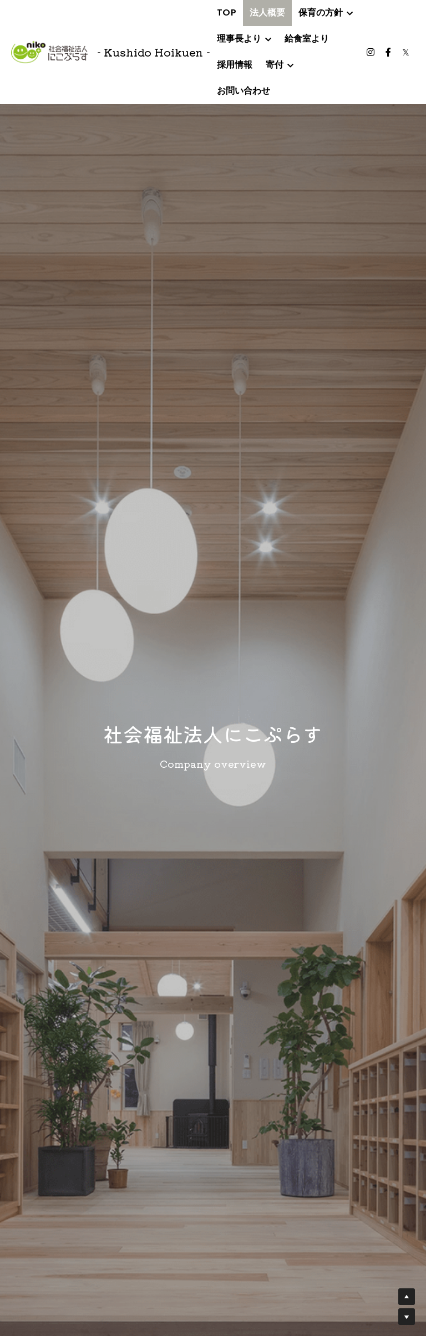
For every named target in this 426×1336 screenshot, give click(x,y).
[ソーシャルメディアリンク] (370, 52)
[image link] (49, 51)
